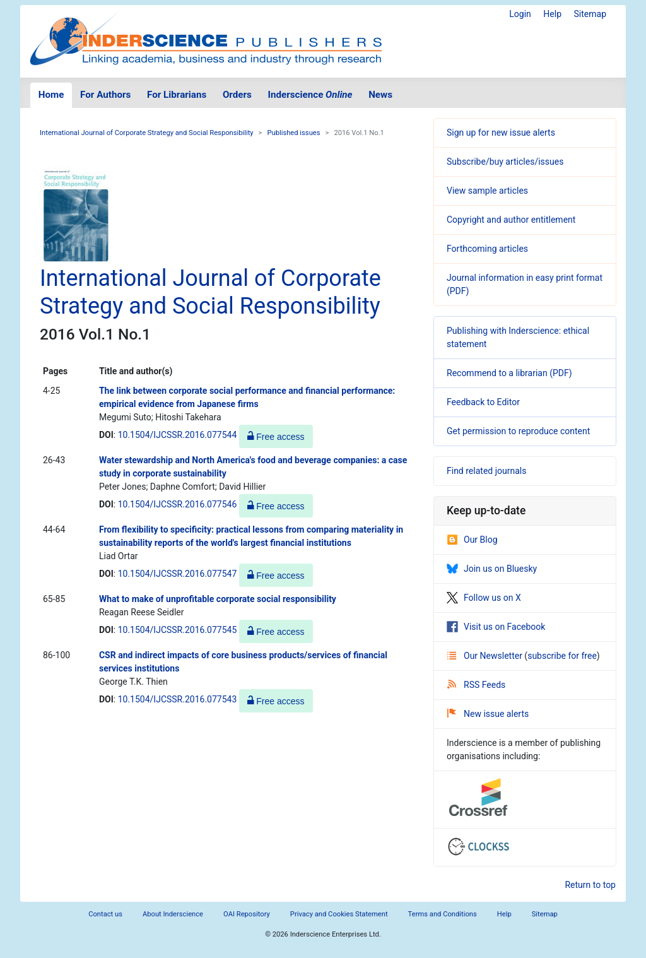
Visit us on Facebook (496, 627)
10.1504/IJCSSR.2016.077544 (177, 435)
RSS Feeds (476, 685)
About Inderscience (173, 914)
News (380, 94)
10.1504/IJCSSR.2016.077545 (177, 630)
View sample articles (487, 191)
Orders (237, 94)
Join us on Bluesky (492, 569)
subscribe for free (562, 656)
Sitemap (590, 14)
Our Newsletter (485, 656)
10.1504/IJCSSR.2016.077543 (177, 699)
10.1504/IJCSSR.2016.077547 (177, 574)
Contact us (105, 914)
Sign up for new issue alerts (501, 132)
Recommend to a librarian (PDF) (509, 373)
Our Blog (472, 540)
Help (552, 14)
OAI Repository (246, 914)
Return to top (590, 885)
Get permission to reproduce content (518, 431)
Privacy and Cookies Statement (339, 914)
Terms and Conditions (442, 914)
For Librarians (176, 94)
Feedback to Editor (483, 402)
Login (520, 14)
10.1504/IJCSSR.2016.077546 (177, 504)
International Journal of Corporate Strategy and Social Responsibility (147, 133)
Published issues (293, 133)
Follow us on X (484, 598)
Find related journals (486, 471)
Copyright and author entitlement (511, 220)
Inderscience (310, 94)
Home (51, 94)
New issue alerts (488, 714)
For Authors (105, 94)
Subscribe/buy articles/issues (505, 162)
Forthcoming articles (487, 249)
